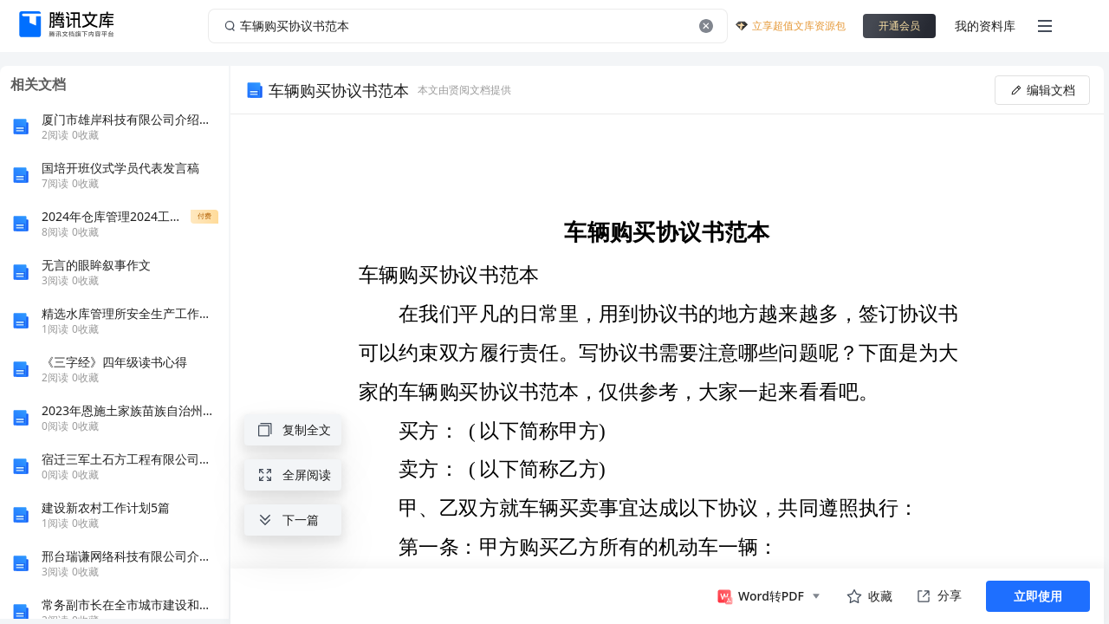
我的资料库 (985, 25)
